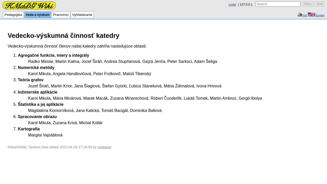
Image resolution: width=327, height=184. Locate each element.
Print (304, 15)
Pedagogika (13, 15)
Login (232, 4)
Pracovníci (61, 15)
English (319, 15)
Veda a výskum (38, 15)
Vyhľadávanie (82, 15)
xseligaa (104, 147)
